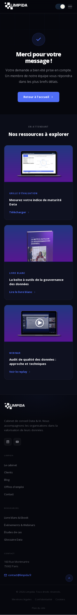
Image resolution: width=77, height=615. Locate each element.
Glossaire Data (13, 539)
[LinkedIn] (7, 441)
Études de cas (13, 532)
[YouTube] (17, 441)
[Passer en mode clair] (60, 6)
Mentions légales (22, 599)
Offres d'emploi (14, 487)
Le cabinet (10, 465)
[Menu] (70, 6)
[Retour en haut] (69, 578)
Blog (7, 480)
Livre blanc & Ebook (16, 517)
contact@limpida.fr (17, 575)
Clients (8, 472)
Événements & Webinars (19, 525)
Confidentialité (43, 599)
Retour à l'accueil (38, 97)
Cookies (60, 599)
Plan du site (38, 607)
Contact (9, 494)
